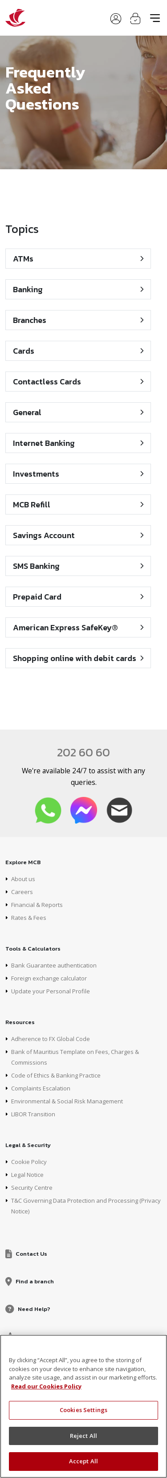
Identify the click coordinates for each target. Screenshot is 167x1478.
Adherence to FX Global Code (50, 1039)
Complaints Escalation (40, 1088)
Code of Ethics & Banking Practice (56, 1075)
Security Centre (32, 1188)
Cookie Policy (29, 1162)
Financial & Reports (37, 905)
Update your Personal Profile (50, 991)
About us (23, 879)
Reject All (83, 1436)
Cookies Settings (83, 1410)
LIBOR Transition (33, 1114)
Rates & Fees (28, 918)
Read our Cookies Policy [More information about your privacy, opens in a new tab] (46, 1386)
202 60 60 (83, 752)
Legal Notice (27, 1175)
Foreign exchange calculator (49, 978)
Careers (22, 892)
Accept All (83, 1461)
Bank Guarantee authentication (54, 965)
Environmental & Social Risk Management (67, 1101)
